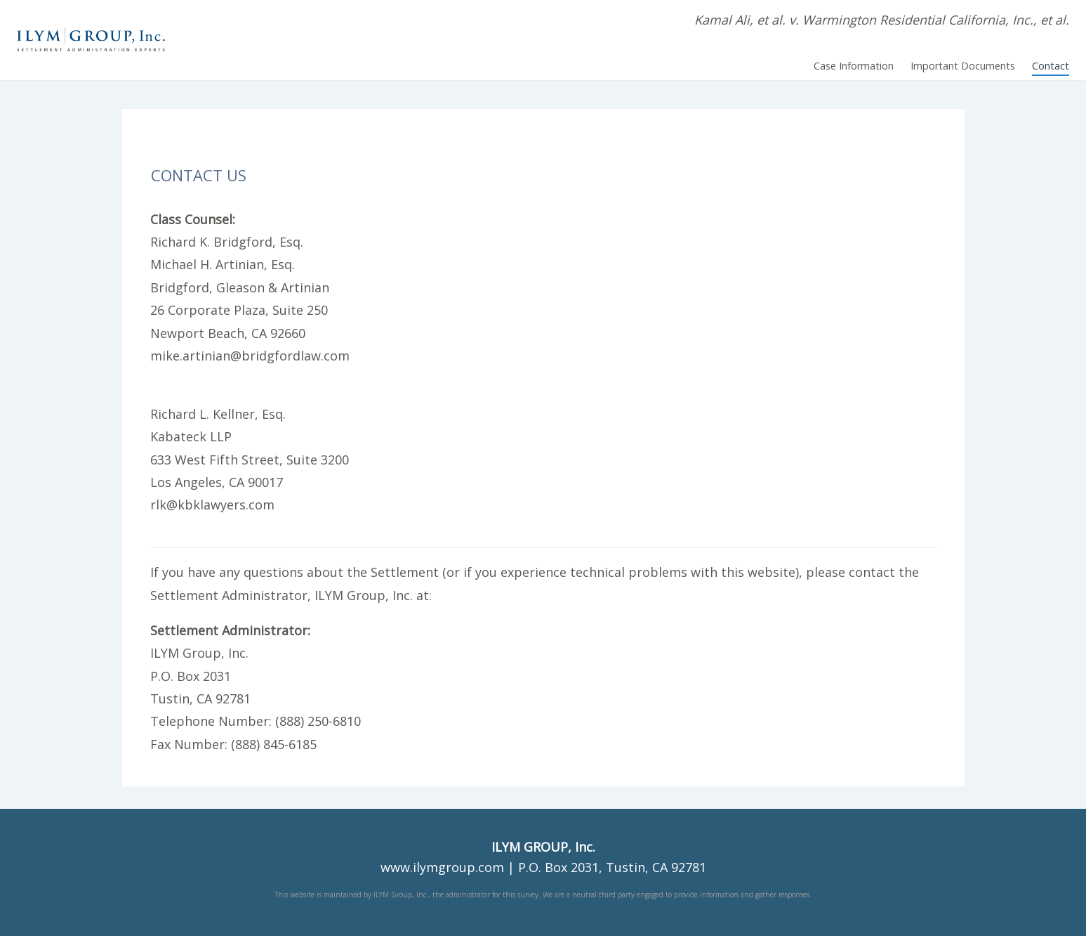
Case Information (854, 65)
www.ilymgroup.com (442, 867)
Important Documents (962, 65)
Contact (1050, 65)
